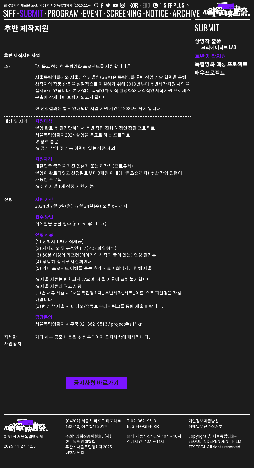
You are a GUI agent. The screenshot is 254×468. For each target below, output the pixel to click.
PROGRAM (63, 14)
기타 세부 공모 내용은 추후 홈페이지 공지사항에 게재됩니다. (92, 337)
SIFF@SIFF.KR (145, 427)
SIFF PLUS (176, 5)
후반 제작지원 (210, 56)
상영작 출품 (208, 41)
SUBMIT (31, 14)
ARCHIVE (186, 14)
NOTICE (157, 14)
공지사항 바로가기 (96, 383)
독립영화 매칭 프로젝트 (221, 64)
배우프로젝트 (210, 72)
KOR (133, 5)
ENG (146, 5)
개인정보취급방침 (204, 421)
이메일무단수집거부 (205, 427)
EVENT (92, 14)
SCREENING (124, 14)
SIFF (9, 14)
